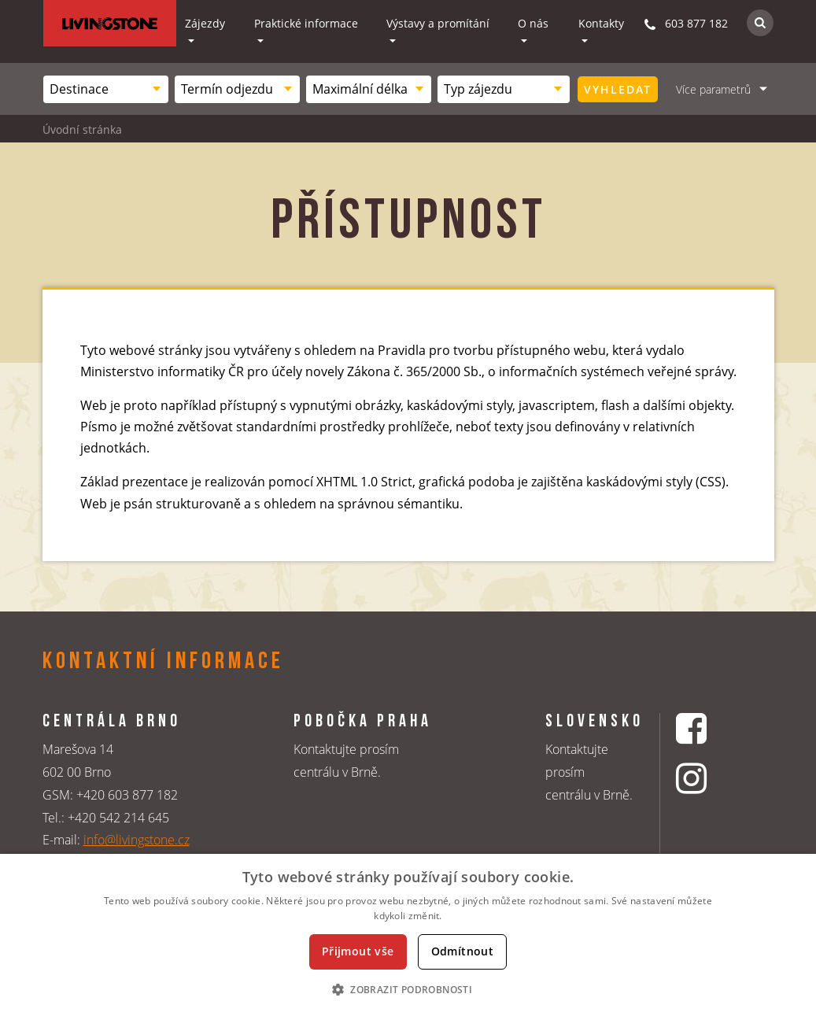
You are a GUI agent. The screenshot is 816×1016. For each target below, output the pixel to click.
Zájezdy (205, 23)
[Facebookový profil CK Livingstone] (711, 728)
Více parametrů (713, 89)
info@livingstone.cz (136, 839)
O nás (533, 23)
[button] (408, 989)
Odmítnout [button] (462, 951)
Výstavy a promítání (437, 23)
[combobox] (105, 89)
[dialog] (408, 935)
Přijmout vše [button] (358, 951)
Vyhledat (618, 89)
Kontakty (601, 23)
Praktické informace (306, 23)
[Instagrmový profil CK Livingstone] (711, 778)
